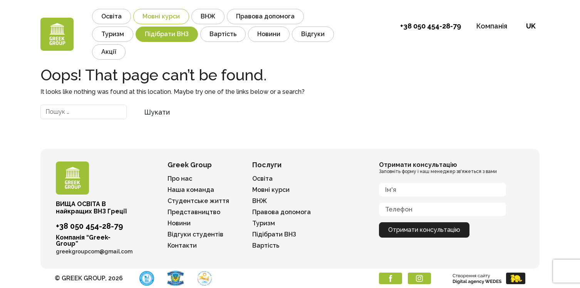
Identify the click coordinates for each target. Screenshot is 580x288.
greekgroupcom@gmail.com (94, 251)
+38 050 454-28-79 (430, 26)
